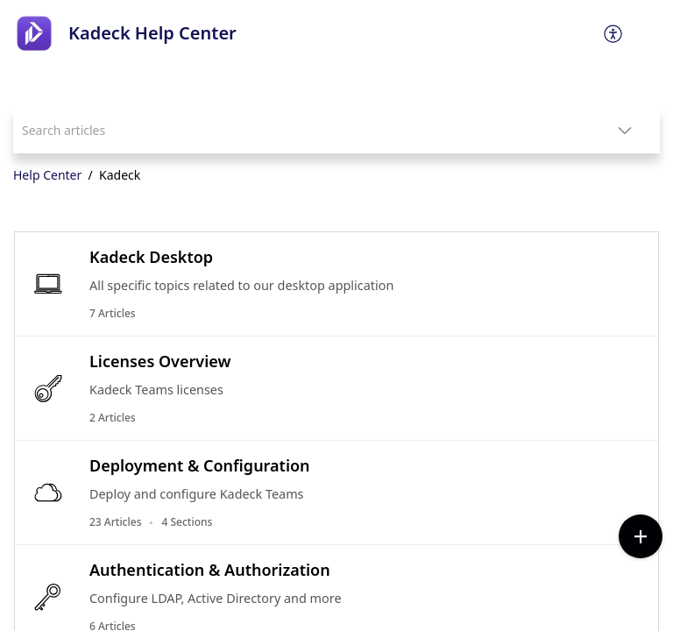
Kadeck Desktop (151, 256)
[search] (301, 130)
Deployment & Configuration (199, 465)
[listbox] (625, 130)
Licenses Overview (159, 361)
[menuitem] (614, 33)
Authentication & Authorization (209, 569)
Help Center (47, 175)
